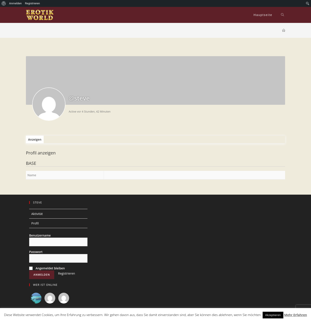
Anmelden (15, 3)
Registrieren (66, 273)
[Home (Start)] (283, 30)
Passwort (36, 252)
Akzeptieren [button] (273, 315)
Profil (35, 223)
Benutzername (40, 235)
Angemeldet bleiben (47, 268)
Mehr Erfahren (295, 315)
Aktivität (37, 214)
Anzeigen (34, 139)
